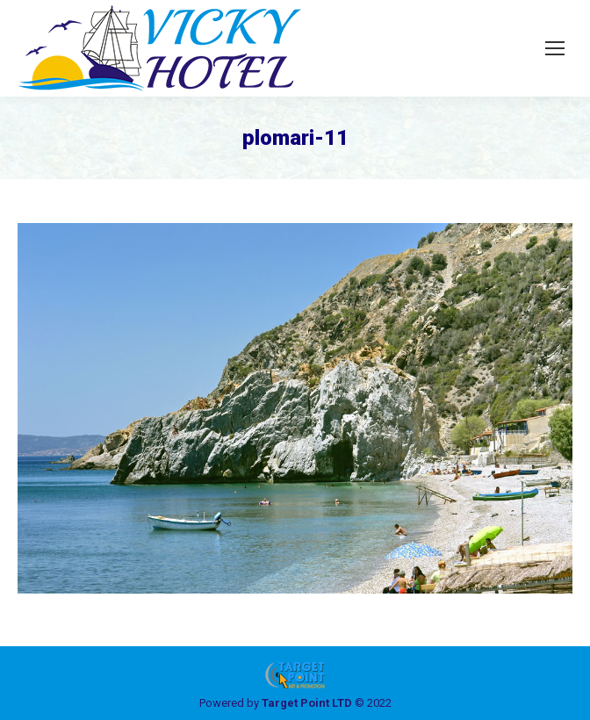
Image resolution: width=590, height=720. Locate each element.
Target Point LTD (307, 702)
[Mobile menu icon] (554, 48)
